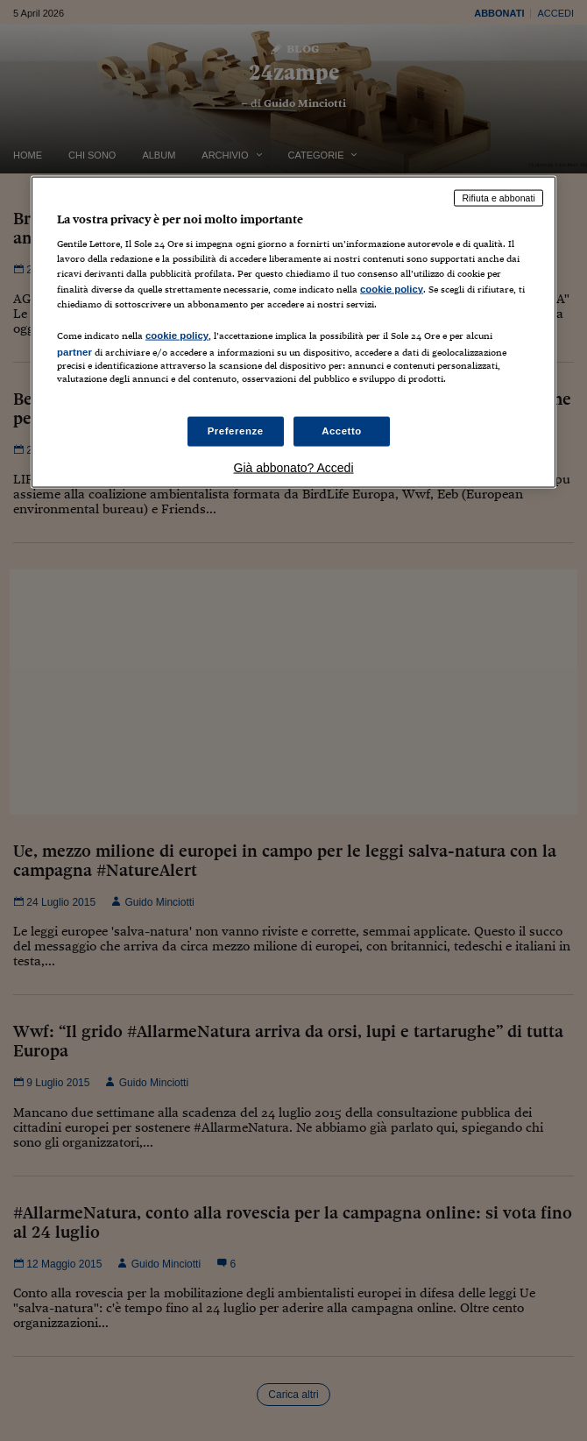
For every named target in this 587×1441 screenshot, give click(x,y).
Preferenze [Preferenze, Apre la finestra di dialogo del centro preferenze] (236, 431)
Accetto (342, 431)
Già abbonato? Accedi (294, 468)
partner (74, 351)
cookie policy (391, 288)
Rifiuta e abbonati (498, 197)
